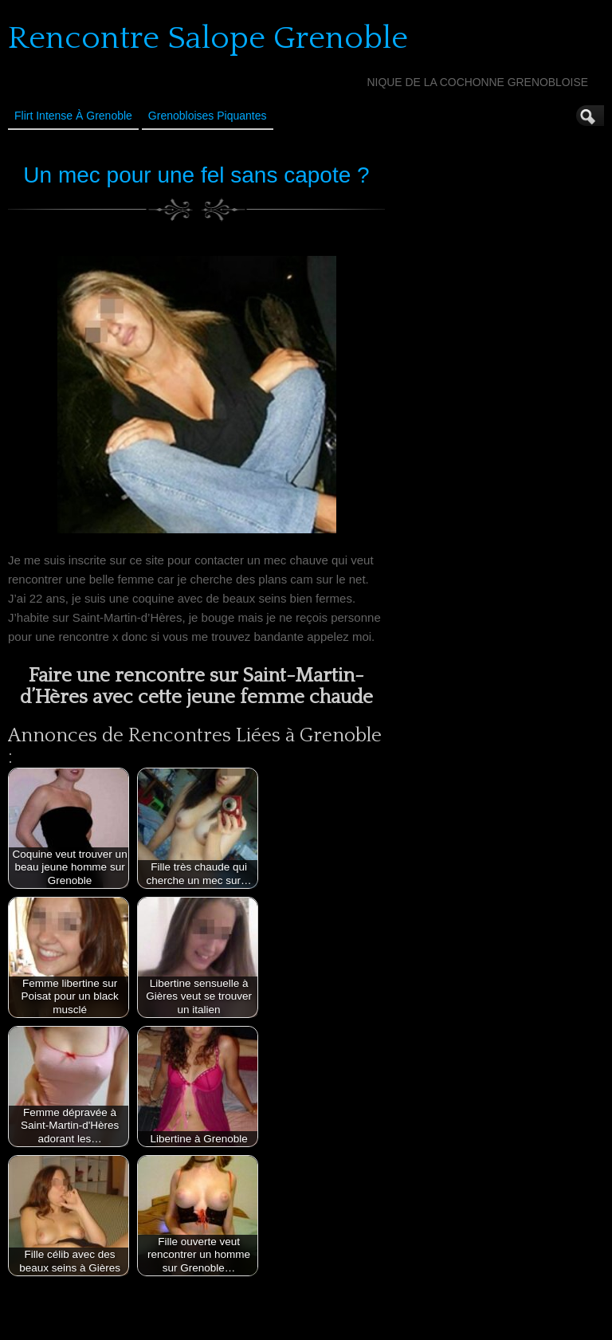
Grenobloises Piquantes (207, 115)
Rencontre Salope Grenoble (208, 38)
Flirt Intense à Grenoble (73, 115)
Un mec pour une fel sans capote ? (196, 175)
